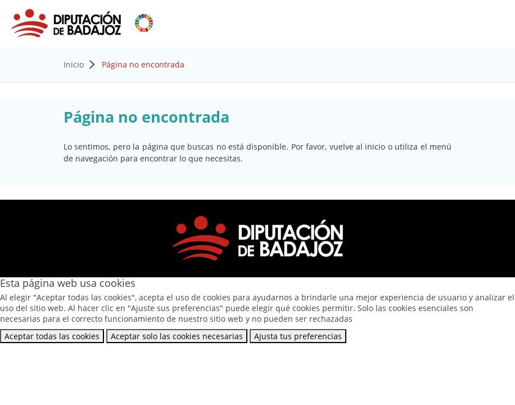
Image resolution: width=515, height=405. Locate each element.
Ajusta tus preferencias (298, 336)
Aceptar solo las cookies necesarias (177, 336)
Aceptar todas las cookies (52, 336)
